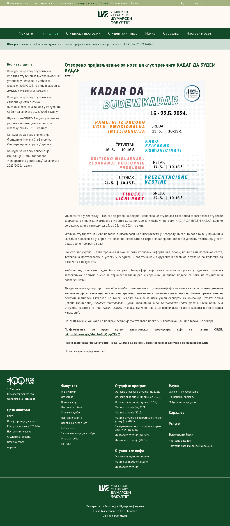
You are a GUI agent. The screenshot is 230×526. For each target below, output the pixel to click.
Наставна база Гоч (180, 440)
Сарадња (171, 33)
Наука (150, 33)
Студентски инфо (122, 33)
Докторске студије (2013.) (131, 440)
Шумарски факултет (20, 44)
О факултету (68, 391)
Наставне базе (199, 33)
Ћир (195, 3)
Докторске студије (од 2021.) (133, 435)
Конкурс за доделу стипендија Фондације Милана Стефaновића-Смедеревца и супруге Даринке (29, 139)
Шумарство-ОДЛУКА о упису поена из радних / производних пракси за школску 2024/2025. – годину (33, 123)
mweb (123, 515)
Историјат (67, 397)
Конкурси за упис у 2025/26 (92, 3)
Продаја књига (119, 3)
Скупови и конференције (183, 391)
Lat (200, 3)
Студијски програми (83, 33)
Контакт (135, 3)
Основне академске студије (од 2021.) (138, 397)
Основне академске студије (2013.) (136, 402)
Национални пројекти (181, 397)
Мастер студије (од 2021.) (130, 407)
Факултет (27, 33)
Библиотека (68, 428)
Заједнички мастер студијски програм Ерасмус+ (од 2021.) (138, 428)
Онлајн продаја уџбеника (22, 421)
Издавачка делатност (74, 423)
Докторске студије (126, 467)
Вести (10, 416)
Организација (69, 402)
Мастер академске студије (131, 461)
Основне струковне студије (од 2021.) (137, 391)
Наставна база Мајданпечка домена (191, 446)
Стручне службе (70, 412)
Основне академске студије (132, 456)
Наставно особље (71, 407)
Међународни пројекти (183, 402)
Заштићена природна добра (78, 433)
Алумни (11, 447)
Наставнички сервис (18, 3)
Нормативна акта (71, 417)
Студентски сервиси (43, 3)
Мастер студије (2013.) (128, 412)
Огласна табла (65, 3)
